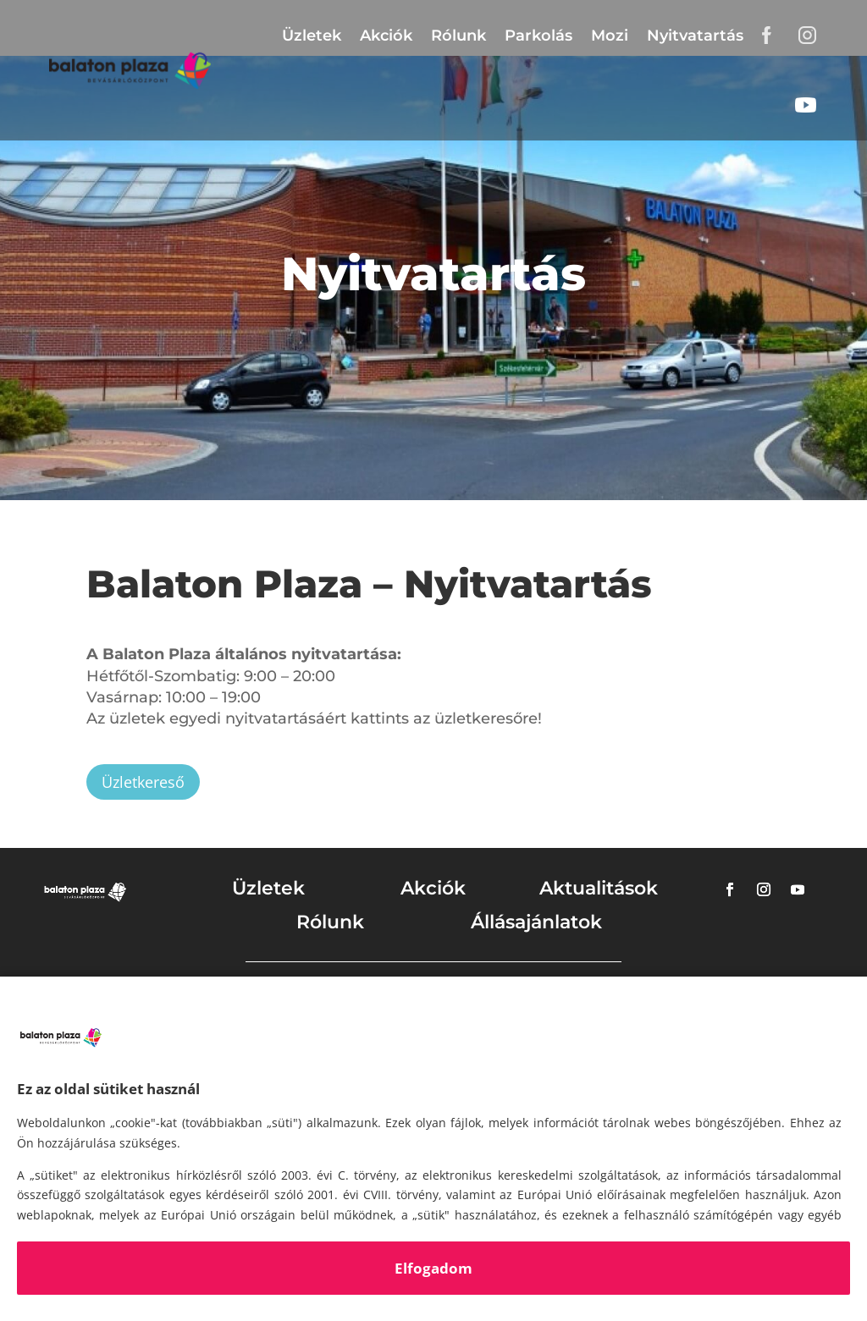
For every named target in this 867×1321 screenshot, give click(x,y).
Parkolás (538, 35)
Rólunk (458, 35)
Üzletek (311, 35)
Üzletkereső (143, 782)
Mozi (609, 35)
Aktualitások (598, 888)
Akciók (386, 35)
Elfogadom (433, 1268)
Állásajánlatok (536, 922)
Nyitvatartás (695, 35)
